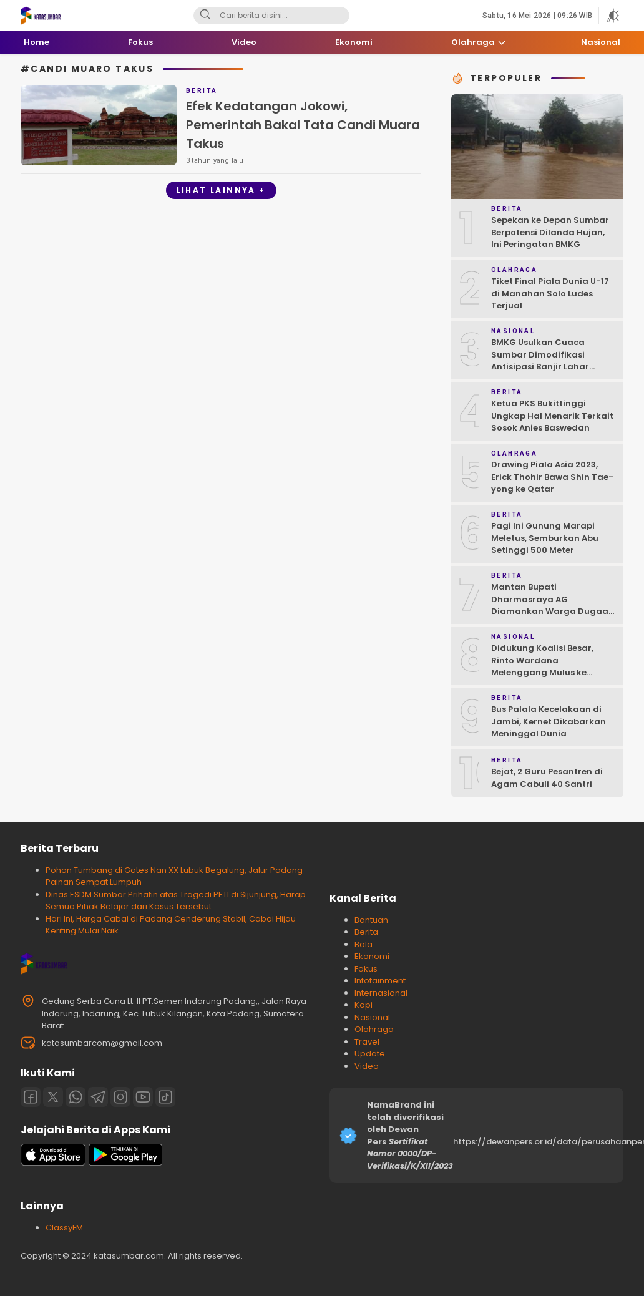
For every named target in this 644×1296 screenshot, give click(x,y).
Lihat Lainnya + (221, 190)
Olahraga (374, 1029)
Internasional (380, 993)
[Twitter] (53, 1097)
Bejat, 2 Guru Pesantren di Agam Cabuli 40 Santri (547, 778)
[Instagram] (120, 1097)
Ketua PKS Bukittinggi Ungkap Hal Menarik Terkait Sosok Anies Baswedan (552, 415)
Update (369, 1054)
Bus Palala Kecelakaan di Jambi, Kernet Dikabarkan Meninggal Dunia (548, 721)
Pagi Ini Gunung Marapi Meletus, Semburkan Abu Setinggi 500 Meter (544, 538)
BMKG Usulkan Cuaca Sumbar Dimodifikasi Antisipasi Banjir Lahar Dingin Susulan (540, 360)
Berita (366, 932)
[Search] (205, 15)
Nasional (372, 1017)
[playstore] (125, 1163)
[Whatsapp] (75, 1097)
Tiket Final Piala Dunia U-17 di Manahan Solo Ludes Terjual (550, 293)
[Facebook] (31, 1097)
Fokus (366, 969)
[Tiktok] (165, 1097)
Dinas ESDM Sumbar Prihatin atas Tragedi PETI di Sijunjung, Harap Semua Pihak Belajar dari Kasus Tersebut (176, 901)
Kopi (363, 1005)
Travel (366, 1042)
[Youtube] (143, 1097)
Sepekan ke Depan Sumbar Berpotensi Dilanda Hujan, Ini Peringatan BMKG (550, 232)
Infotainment (380, 981)
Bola (363, 944)
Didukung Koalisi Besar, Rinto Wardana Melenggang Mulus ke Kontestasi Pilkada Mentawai (542, 672)
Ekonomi (371, 956)
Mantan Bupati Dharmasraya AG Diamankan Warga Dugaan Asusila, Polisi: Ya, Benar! (552, 605)
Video (366, 1066)
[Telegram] (98, 1097)
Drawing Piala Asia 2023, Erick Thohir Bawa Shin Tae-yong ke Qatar (552, 477)
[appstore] (53, 1163)
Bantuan (371, 920)
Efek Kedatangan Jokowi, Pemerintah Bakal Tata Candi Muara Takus (303, 124)
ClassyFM (64, 1228)
